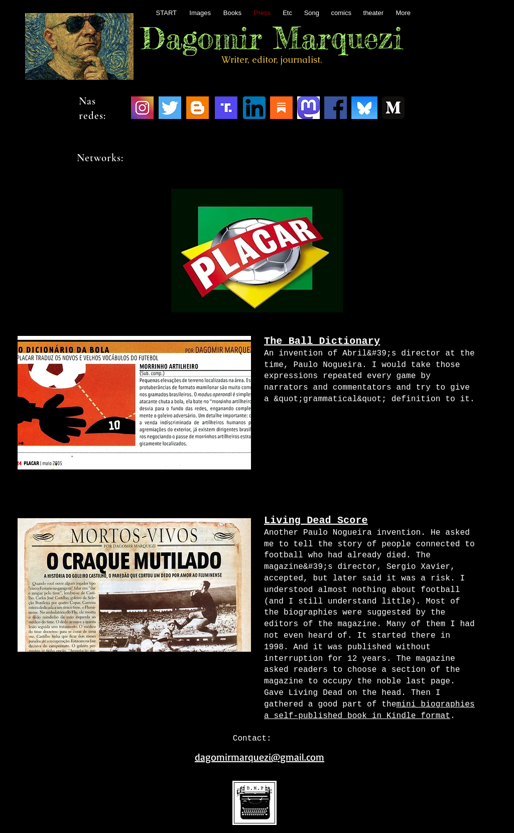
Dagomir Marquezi (272, 37)
